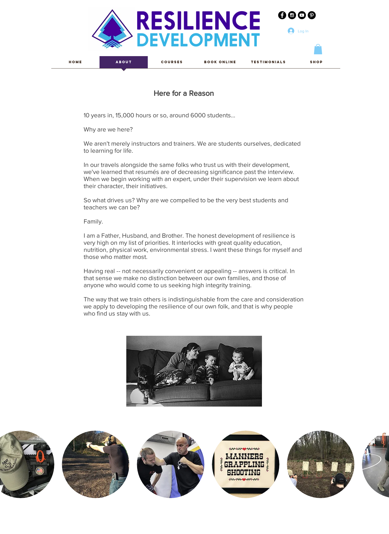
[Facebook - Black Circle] (282, 15)
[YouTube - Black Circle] (302, 15)
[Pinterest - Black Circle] (312, 15)
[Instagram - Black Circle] (292, 15)
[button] (318, 49)
